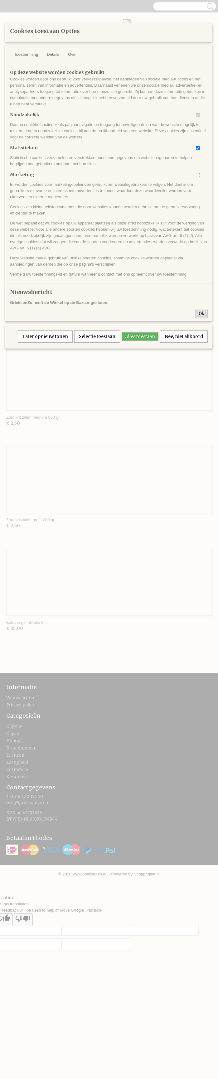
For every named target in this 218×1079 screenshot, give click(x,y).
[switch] (198, 115)
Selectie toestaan (97, 336)
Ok (201, 313)
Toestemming (26, 54)
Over (72, 54)
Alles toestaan (140, 336)
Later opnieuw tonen (45, 336)
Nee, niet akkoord (184, 336)
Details (53, 54)
